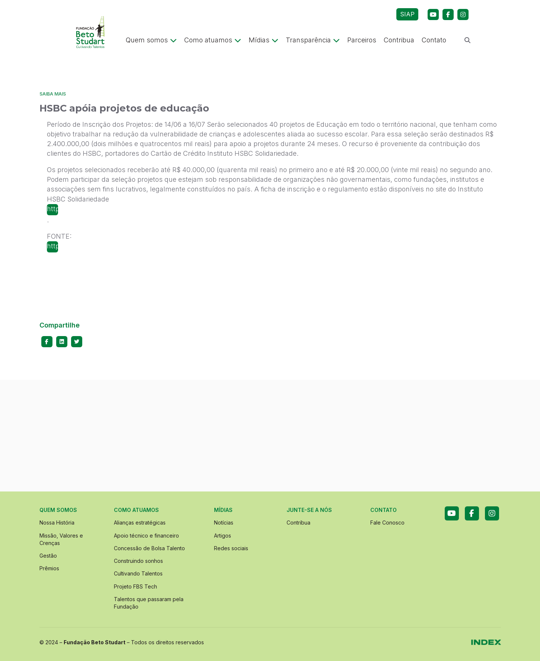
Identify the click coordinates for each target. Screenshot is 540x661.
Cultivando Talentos (138, 573)
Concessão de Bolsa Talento (149, 548)
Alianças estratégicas (140, 522)
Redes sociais (231, 548)
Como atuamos (212, 40)
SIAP (407, 14)
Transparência (313, 40)
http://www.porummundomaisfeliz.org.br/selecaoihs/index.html (52, 246)
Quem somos (151, 40)
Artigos (222, 535)
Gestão (48, 555)
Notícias (223, 522)
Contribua (399, 40)
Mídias (263, 40)
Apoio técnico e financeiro (146, 535)
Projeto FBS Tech (135, 586)
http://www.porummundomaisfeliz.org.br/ (52, 209)
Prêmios (49, 568)
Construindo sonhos (138, 561)
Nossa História (56, 522)
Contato (434, 40)
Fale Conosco (387, 522)
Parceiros (361, 40)
